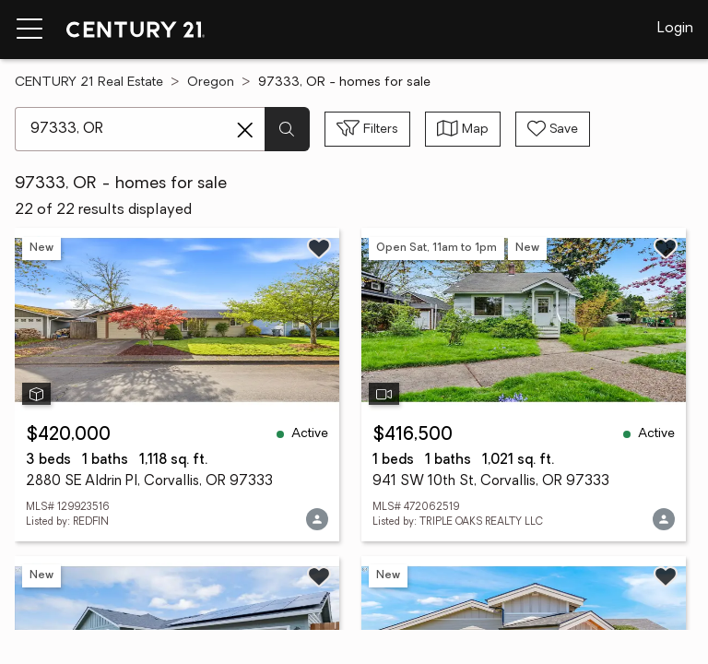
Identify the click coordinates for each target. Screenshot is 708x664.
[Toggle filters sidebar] (367, 129)
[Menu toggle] (29, 29)
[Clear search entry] (245, 130)
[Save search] (552, 129)
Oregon (210, 82)
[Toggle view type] (463, 129)
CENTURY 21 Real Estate (89, 82)
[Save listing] (319, 248)
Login (675, 28)
